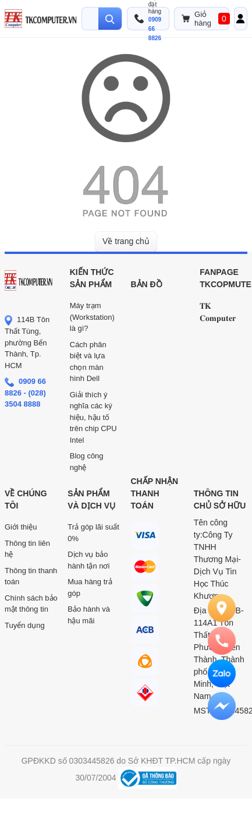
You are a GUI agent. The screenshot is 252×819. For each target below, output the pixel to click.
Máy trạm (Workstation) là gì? (92, 317)
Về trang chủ (126, 241)
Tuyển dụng (25, 625)
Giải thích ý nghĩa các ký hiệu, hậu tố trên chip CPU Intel (93, 417)
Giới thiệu (21, 527)
